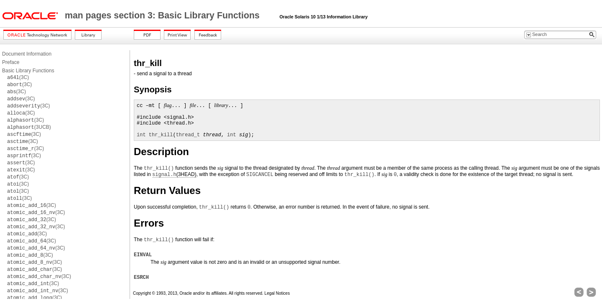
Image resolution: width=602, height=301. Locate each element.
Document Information (26, 54)
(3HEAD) (174, 174)
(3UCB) (29, 127)
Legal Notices (277, 293)
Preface (10, 62)
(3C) (18, 77)
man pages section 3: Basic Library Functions (163, 15)
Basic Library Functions (28, 71)
